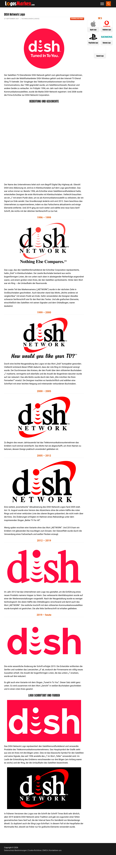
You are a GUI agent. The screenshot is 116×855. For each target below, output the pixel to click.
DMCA (45, 850)
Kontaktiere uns (55, 850)
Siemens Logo (107, 43)
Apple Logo (93, 30)
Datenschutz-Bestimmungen (15, 850)
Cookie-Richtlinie (34, 850)
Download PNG (77, 18)
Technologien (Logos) (30, 18)
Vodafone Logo (107, 30)
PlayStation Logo (93, 43)
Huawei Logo (100, 56)
